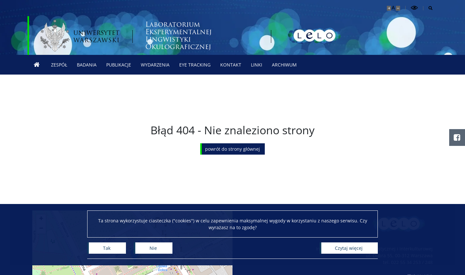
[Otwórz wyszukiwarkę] (428, 8)
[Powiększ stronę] (389, 8)
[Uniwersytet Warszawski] (79, 35)
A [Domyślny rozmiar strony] (393, 7)
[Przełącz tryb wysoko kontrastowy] (414, 8)
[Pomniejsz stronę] (398, 8)
